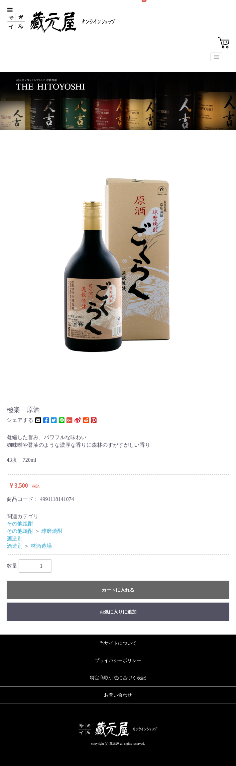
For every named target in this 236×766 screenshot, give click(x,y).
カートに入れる (118, 590)
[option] (118, 258)
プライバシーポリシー (118, 660)
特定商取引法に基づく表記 (118, 677)
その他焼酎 (20, 524)
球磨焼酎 (51, 531)
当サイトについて (118, 643)
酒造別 (15, 538)
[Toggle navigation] (216, 56)
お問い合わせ (118, 695)
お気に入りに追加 (118, 612)
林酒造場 (41, 546)
